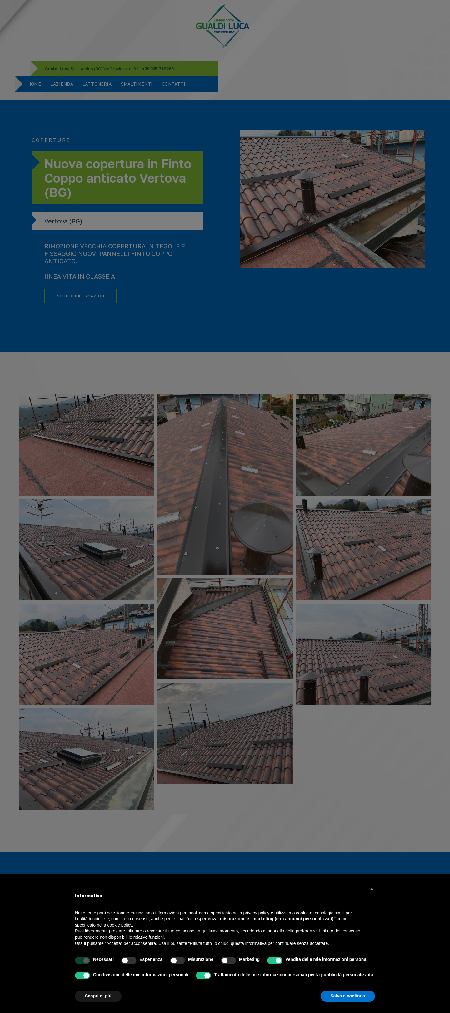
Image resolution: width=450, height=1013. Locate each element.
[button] (372, 889)
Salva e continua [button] (348, 995)
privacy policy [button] (256, 912)
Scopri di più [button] (98, 995)
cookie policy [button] (120, 924)
